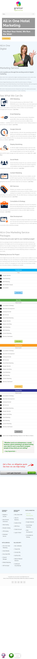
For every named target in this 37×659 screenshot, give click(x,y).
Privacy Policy (17, 578)
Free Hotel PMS (6, 554)
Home (4, 578)
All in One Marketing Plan (29, 514)
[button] (18, 275)
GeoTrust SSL (18, 555)
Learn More (15, 109)
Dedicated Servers (5, 535)
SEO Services (14, 186)
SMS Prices (17, 526)
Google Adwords (15, 129)
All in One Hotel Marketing (6, 546)
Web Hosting (6, 524)
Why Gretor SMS (18, 514)
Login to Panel (18, 532)
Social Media (14, 159)
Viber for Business (17, 518)
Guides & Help (18, 523)
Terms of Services (9, 578)
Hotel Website (6, 551)
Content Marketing (16, 173)
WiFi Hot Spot (6, 565)
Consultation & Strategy (17, 201)
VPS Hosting (5, 531)
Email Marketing (15, 114)
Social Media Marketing (29, 526)
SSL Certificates (18, 545)
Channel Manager (5, 558)
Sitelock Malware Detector (18, 559)
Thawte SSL (17, 549)
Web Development (16, 216)
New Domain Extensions (6, 520)
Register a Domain (5, 515)
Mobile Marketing (7, 562)
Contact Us (32, 578)
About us (27, 578)
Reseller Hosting (6, 528)
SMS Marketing (15, 99)
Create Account (18, 529)
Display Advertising (16, 144)
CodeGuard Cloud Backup (18, 564)
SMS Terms (22, 578)
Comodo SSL (18, 552)
